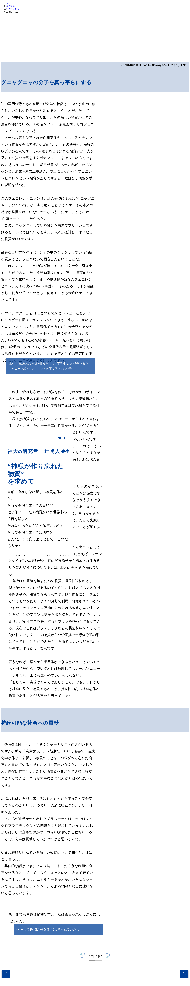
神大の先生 (121, 54)
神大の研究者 (12, 9)
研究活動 (10, 6)
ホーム (9, 3)
